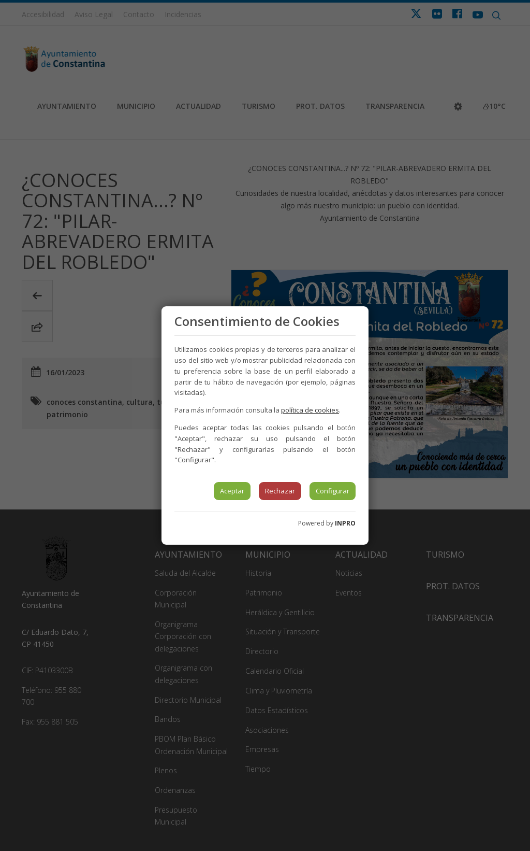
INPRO (345, 523)
